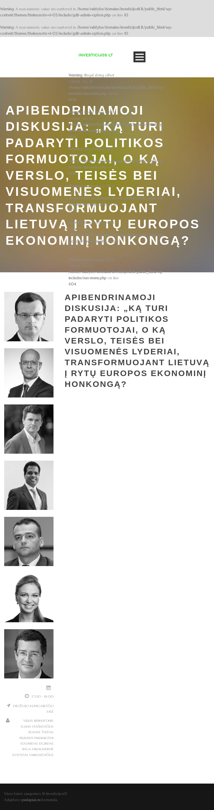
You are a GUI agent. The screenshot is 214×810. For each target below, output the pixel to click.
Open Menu (139, 56)
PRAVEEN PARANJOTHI (37, 738)
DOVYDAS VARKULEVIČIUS (33, 755)
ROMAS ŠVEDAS (41, 732)
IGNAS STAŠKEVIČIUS (37, 726)
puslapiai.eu (31, 799)
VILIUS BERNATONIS (38, 720)
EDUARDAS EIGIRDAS (37, 743)
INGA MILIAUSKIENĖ (38, 749)
